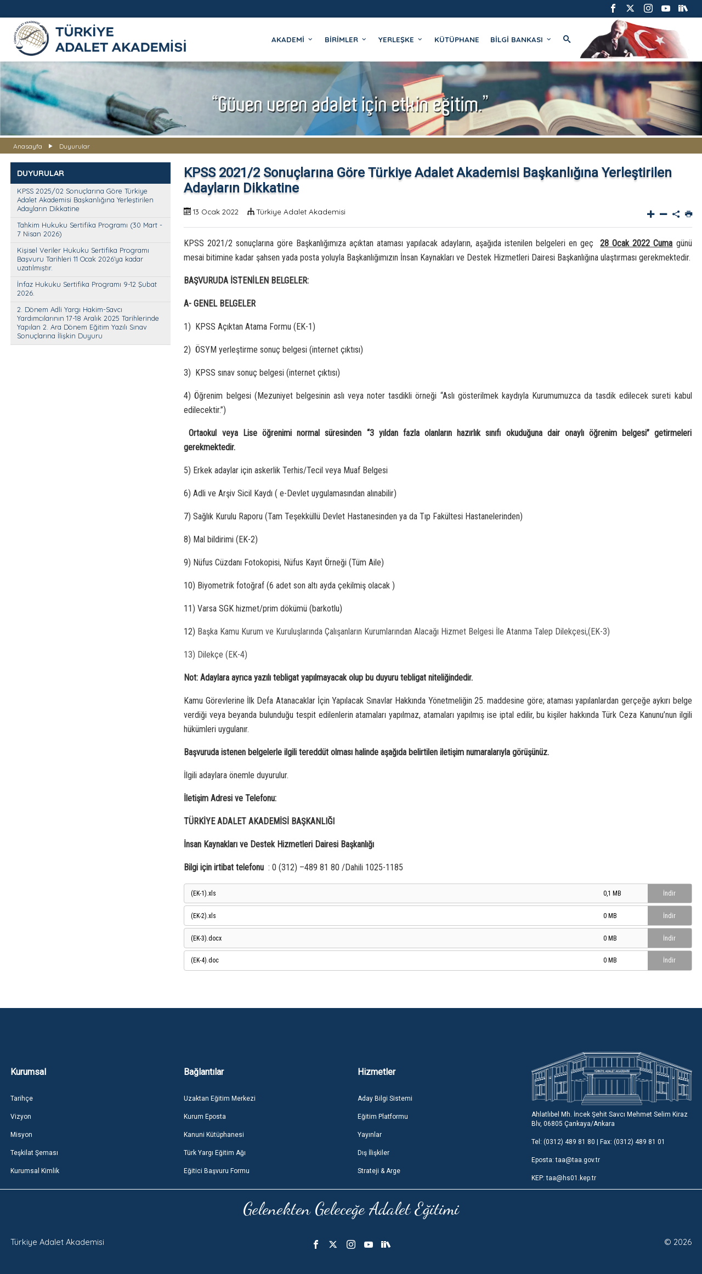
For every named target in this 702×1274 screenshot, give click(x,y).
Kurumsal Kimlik (34, 1171)
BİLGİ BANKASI (521, 39)
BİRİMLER (346, 39)
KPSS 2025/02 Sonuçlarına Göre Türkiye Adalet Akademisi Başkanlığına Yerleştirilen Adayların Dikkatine (85, 199)
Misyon (21, 1135)
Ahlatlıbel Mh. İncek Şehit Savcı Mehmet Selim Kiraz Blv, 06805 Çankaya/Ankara (609, 1119)
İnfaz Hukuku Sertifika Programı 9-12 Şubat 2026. (87, 288)
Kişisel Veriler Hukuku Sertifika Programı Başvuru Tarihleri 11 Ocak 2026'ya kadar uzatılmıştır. (83, 259)
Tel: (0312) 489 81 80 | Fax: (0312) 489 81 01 (598, 1142)
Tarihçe (21, 1098)
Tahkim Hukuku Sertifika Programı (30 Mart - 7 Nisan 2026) (89, 229)
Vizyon (20, 1116)
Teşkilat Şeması (34, 1153)
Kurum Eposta (205, 1116)
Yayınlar (370, 1135)
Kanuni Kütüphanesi (214, 1135)
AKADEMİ (292, 39)
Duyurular (74, 146)
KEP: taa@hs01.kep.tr (563, 1178)
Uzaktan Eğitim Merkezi (220, 1098)
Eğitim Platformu (383, 1116)
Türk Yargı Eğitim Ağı (215, 1153)
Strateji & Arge (379, 1171)
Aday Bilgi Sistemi (385, 1098)
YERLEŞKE (400, 39)
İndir (669, 893)
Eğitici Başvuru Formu (217, 1171)
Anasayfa (27, 146)
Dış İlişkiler (373, 1153)
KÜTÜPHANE (456, 39)
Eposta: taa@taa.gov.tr (565, 1160)
